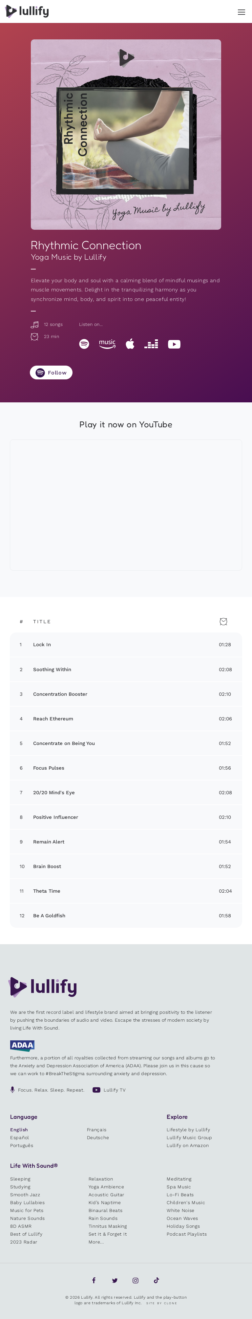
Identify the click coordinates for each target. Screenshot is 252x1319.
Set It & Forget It (108, 1234)
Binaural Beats (106, 1210)
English (19, 1129)
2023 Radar (23, 1242)
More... (96, 1242)
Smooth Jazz (25, 1194)
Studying (20, 1186)
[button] (241, 10)
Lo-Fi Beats (180, 1194)
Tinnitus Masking (108, 1226)
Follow (57, 372)
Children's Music (186, 1202)
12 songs (46, 324)
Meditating (179, 1178)
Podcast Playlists (187, 1234)
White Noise (181, 1210)
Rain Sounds (103, 1218)
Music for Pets (27, 1210)
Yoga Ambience (106, 1186)
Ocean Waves (182, 1218)
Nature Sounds (27, 1218)
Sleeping (20, 1178)
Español (19, 1137)
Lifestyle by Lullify (188, 1129)
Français (97, 1129)
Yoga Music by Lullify (68, 257)
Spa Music (179, 1186)
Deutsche (98, 1137)
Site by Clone (162, 1303)
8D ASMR (21, 1226)
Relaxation (101, 1178)
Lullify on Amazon (188, 1145)
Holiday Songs (183, 1226)
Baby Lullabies (27, 1202)
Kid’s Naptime (105, 1202)
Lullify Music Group (189, 1137)
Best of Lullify (26, 1234)
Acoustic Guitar (107, 1194)
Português (21, 1145)
